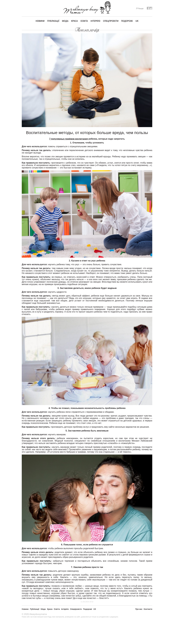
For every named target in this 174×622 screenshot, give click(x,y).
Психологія (87, 30)
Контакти (148, 609)
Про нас (138, 609)
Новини (40, 20)
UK (137, 20)
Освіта (84, 20)
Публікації (53, 20)
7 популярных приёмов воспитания (68, 139)
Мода (65, 20)
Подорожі (127, 20)
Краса (74, 20)
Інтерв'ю (95, 20)
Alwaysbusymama (38, 614)
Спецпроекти (110, 20)
